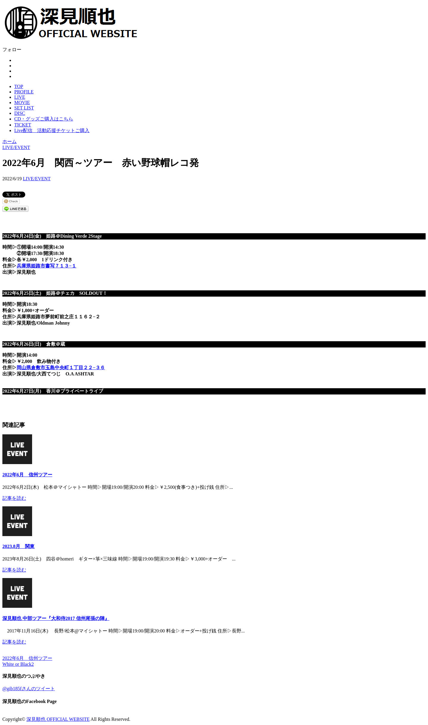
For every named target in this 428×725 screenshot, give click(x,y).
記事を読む (14, 498)
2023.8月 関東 (18, 546)
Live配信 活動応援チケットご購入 (51, 130)
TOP (18, 86)
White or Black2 (18, 664)
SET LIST (24, 107)
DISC (19, 113)
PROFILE (24, 91)
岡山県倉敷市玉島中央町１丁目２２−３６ (61, 367)
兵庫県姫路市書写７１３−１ (46, 265)
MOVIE (22, 102)
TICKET (22, 124)
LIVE (19, 97)
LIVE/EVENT (37, 178)
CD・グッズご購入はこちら (43, 118)
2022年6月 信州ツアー (27, 474)
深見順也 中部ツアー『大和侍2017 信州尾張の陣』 (55, 618)
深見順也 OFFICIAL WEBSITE (57, 719)
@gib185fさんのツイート (28, 688)
